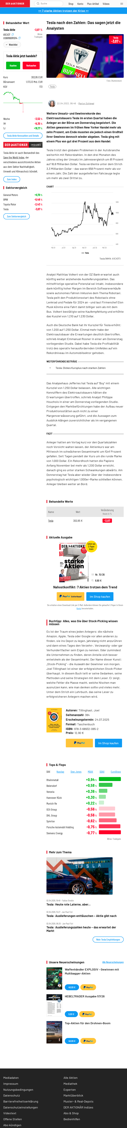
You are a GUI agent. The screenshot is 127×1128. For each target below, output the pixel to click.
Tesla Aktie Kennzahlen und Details (23, 135)
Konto (79, 608)
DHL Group (51, 815)
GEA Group (51, 809)
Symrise (50, 821)
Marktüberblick (73, 1095)
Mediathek (70, 1083)
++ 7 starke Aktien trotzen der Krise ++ (63, 10)
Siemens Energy (54, 833)
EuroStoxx (116, 771)
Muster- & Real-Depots (78, 1101)
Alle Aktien (71, 1077)
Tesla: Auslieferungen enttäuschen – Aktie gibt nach (81, 916)
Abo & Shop (71, 1113)
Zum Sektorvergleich (16, 216)
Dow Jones (76, 771)
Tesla (52, 86)
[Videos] (106, 3)
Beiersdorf (51, 785)
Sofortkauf (71, 596)
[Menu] (122, 3)
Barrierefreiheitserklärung (20, 1101)
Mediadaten (11, 1077)
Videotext (9, 1113)
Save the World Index (13, 157)
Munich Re (51, 803)
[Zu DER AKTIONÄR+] (93, 3)
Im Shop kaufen (100, 596)
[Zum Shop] (70, 3)
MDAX (90, 771)
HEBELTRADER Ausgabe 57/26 (85, 996)
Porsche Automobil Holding (60, 827)
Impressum (10, 1083)
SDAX (102, 771)
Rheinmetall (52, 780)
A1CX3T (8, 34)
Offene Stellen (12, 1119)
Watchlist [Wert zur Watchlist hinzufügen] (13, 44)
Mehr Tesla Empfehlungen (108, 939)
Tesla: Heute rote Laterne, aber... (68, 904)
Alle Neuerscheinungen (113, 962)
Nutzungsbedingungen (18, 1089)
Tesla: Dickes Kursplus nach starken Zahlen (81, 367)
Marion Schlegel (86, 103)
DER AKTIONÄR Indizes (78, 1107)
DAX (48, 771)
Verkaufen (31, 65)
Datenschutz (11, 1095)
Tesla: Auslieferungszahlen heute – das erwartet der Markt (81, 929)
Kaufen (13, 65)
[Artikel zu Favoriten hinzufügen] (66, 93)
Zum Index (12, 179)
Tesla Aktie (9, 29)
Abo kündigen (12, 1125)
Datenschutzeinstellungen (20, 1107)
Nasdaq (60, 771)
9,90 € (71, 1014)
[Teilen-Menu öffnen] (50, 93)
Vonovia (50, 791)
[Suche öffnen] (38, 3)
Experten (70, 1089)
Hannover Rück (54, 797)
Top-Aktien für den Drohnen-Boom (87, 1023)
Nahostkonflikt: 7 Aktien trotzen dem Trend (85, 587)
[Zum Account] (80, 3)
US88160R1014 (11, 37)
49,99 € (71, 987)
